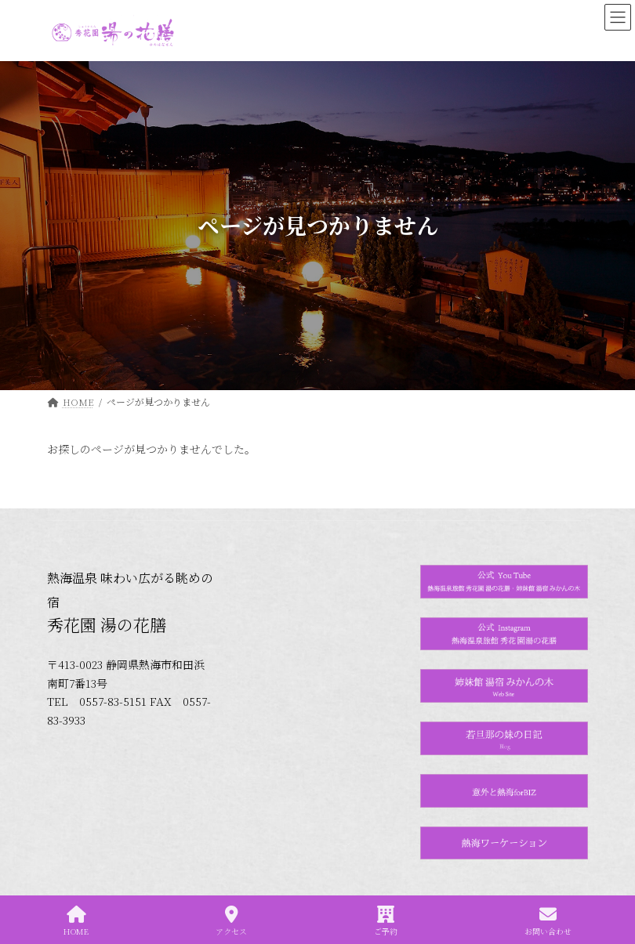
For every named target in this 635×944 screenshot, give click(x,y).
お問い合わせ (548, 921)
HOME (76, 921)
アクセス (231, 921)
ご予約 (385, 921)
